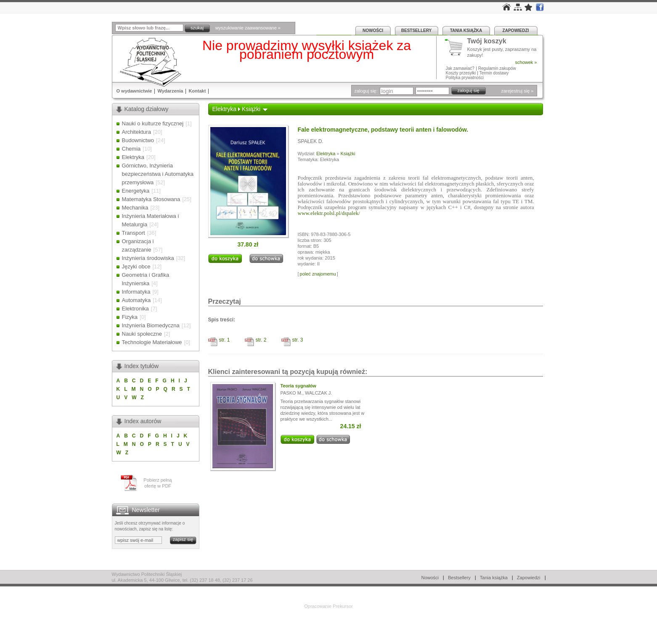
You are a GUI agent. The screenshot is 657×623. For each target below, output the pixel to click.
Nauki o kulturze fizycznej (153, 123)
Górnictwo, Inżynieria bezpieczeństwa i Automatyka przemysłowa (158, 174)
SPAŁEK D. (310, 141)
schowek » (526, 62)
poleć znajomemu (318, 273)
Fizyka (130, 317)
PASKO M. (291, 392)
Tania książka (466, 30)
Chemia (131, 149)
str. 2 (261, 340)
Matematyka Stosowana (151, 199)
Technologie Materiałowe (152, 342)
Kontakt (197, 90)
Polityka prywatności (465, 77)
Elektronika (135, 308)
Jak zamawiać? (460, 68)
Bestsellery (416, 30)
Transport (133, 233)
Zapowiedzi (516, 30)
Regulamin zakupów (497, 68)
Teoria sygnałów (298, 385)
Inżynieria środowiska (148, 258)
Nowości (373, 30)
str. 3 (297, 340)
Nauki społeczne (142, 334)
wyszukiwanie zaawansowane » (248, 27)
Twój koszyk (486, 41)
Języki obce (136, 266)
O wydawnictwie (134, 90)
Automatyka (136, 300)
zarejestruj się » (517, 90)
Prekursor (343, 606)
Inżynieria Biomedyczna (151, 325)
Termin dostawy (494, 73)
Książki (251, 109)
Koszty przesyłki (461, 73)
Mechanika (135, 207)
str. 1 (224, 340)
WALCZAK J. (318, 392)
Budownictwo (138, 140)
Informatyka (136, 292)
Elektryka (133, 157)
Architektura (136, 132)
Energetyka (136, 191)
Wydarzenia (170, 90)
